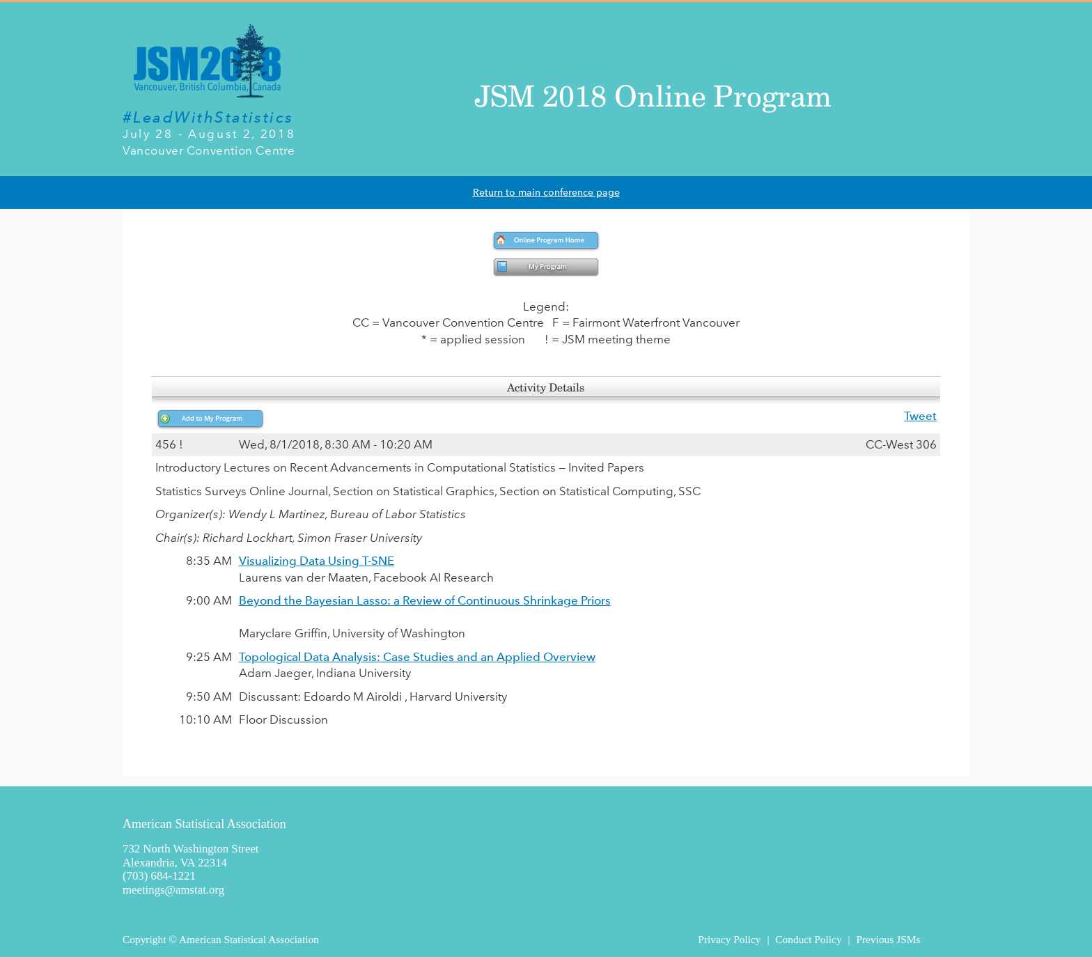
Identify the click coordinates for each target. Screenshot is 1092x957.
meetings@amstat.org (173, 889)
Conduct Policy (808, 939)
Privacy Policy (729, 939)
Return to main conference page (546, 193)
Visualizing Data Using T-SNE (316, 561)
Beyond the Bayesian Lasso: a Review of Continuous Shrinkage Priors (425, 600)
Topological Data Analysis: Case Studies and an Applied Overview (417, 657)
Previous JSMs (888, 939)
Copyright (144, 939)
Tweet (920, 416)
